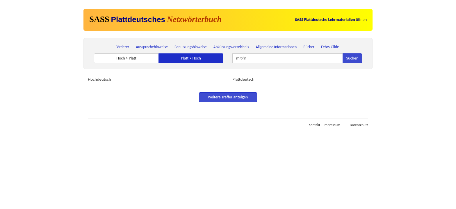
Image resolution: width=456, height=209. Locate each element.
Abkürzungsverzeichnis (231, 46)
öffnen (331, 19)
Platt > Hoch (191, 58)
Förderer (122, 46)
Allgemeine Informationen (276, 46)
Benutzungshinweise (190, 46)
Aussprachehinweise (152, 46)
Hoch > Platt (126, 58)
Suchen (352, 58)
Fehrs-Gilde (330, 46)
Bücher (308, 46)
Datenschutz (359, 124)
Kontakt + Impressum (324, 124)
